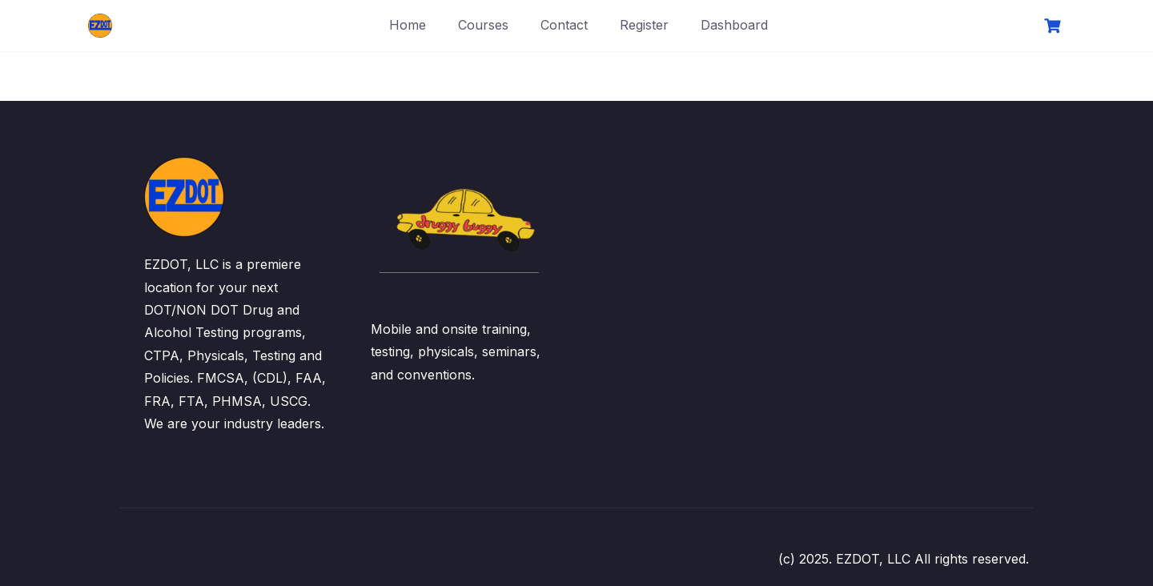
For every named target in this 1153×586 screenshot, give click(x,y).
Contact (564, 25)
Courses (483, 25)
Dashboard (734, 25)
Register (644, 25)
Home (407, 25)
